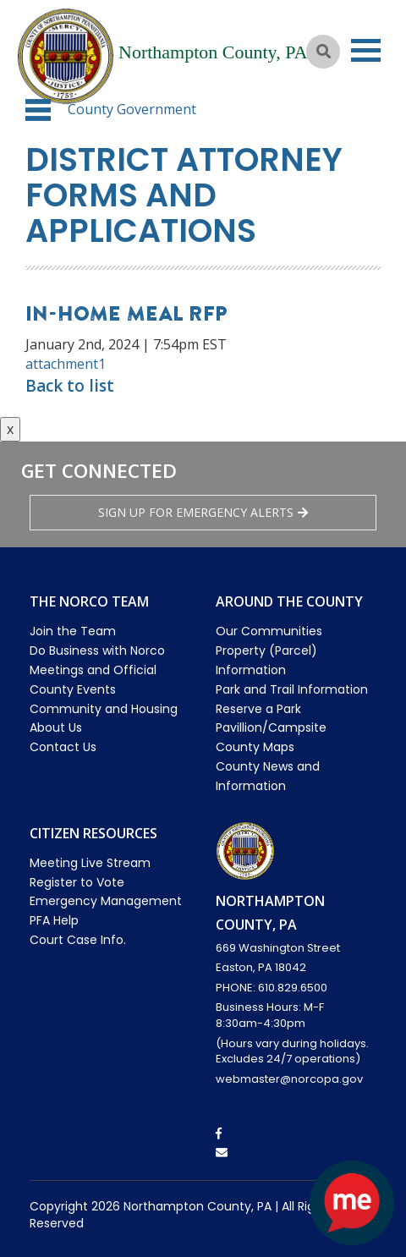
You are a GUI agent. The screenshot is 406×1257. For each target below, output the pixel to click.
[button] (38, 110)
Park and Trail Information (292, 689)
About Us (56, 727)
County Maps (255, 746)
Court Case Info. (78, 939)
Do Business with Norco (97, 650)
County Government (132, 109)
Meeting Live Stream (90, 862)
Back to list (69, 386)
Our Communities (269, 631)
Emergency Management (106, 900)
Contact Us (63, 746)
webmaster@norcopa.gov (289, 1079)
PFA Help (54, 920)
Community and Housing (104, 708)
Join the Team (73, 631)
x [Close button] (10, 429)
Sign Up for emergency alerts (203, 512)
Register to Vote (77, 882)
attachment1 (65, 363)
